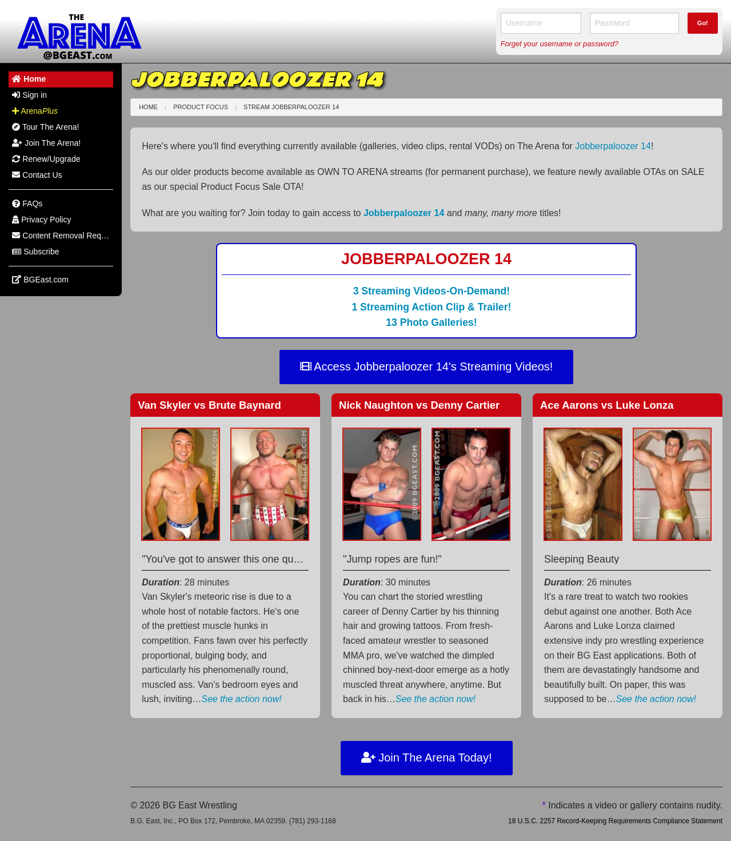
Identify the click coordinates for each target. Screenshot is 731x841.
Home (148, 106)
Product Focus (200, 106)
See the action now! (241, 699)
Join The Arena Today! (426, 757)
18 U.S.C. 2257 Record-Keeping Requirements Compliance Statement (615, 821)
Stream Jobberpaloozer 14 (291, 106)
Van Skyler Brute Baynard (209, 405)
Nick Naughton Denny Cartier (419, 405)
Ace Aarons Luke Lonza (606, 405)
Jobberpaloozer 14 (613, 146)
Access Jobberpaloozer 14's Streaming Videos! (426, 366)
